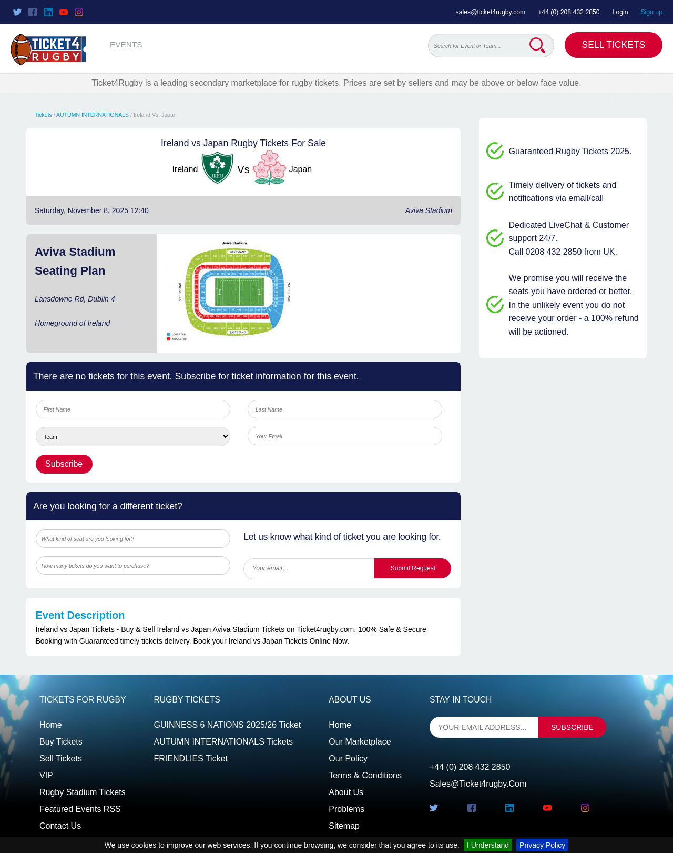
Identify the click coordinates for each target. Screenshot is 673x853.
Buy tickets (61, 741)
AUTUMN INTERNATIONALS (92, 115)
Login (620, 12)
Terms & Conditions (365, 775)
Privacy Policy (542, 845)
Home (50, 724)
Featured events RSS (80, 809)
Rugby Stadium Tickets (82, 792)
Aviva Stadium (428, 210)
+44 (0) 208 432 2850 (569, 12)
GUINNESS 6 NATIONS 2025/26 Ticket (227, 724)
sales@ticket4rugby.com (491, 12)
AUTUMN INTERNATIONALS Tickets (223, 741)
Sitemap (344, 825)
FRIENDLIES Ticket (191, 758)
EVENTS (126, 44)
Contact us (60, 825)
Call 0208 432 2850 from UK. (563, 251)
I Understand (488, 845)
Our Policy (348, 758)
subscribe (572, 727)
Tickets (43, 115)
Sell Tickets (614, 44)
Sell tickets (60, 758)
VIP (46, 775)
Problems (346, 809)
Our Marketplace (360, 741)
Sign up (651, 12)
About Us (346, 792)
